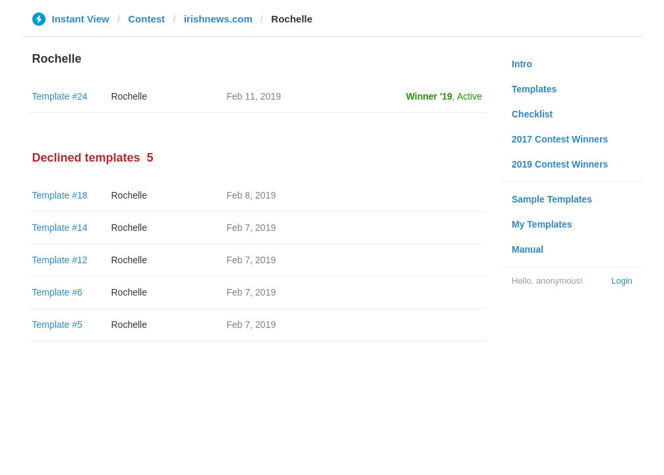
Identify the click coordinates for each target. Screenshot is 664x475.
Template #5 (57, 324)
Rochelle (129, 96)
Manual (527, 249)
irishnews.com (218, 18)
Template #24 (60, 96)
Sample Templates (552, 199)
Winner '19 (429, 96)
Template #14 (60, 227)
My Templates (542, 224)
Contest (146, 18)
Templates (534, 89)
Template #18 (60, 195)
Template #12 (60, 260)
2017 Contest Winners (560, 139)
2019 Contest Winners (560, 164)
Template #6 (57, 292)
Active (469, 96)
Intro (522, 64)
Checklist (532, 114)
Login (621, 281)
